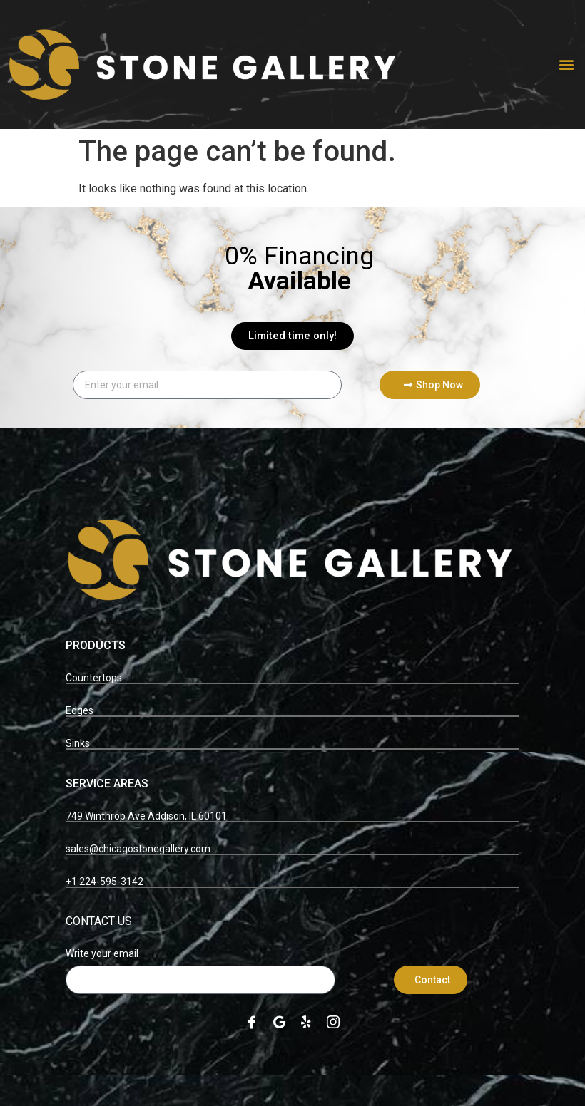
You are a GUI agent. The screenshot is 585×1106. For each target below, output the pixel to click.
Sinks (78, 743)
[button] (566, 64)
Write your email (102, 954)
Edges (79, 710)
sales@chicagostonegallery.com (138, 848)
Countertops (94, 677)
